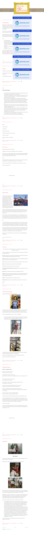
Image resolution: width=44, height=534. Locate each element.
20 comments (18, 360)
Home (15, 527)
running (6, 141)
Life (3, 88)
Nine (3, 124)
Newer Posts (4, 527)
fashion (9, 361)
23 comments (18, 434)
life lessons (7, 435)
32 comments (18, 523)
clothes (6, 361)
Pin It (3, 116)
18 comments (18, 140)
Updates (12, 361)
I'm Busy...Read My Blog (7, 291)
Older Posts (26, 527)
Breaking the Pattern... (6, 367)
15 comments (18, 240)
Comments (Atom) (8, 529)
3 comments (18, 81)
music (6, 186)
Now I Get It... (5, 147)
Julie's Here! (4, 441)
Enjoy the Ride (5, 192)
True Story (4, 246)
